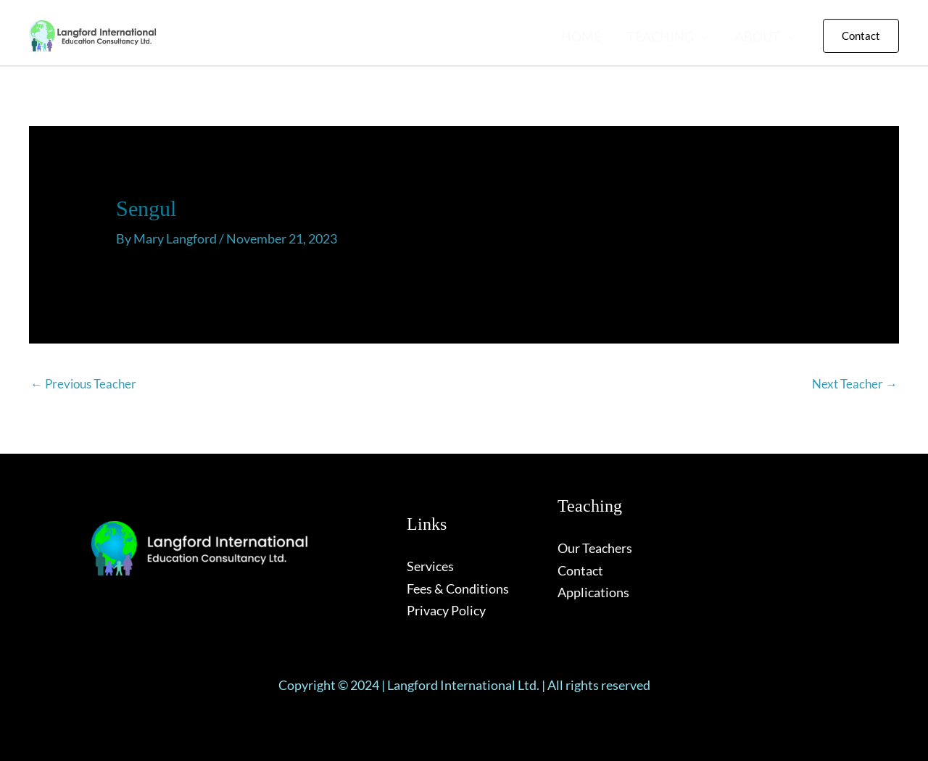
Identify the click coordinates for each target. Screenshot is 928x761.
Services (430, 566)
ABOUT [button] (765, 36)
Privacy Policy (446, 610)
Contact (580, 570)
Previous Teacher (83, 383)
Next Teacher (855, 383)
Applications (593, 592)
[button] (701, 36)
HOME (581, 36)
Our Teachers (595, 548)
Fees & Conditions (458, 588)
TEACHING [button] (668, 36)
